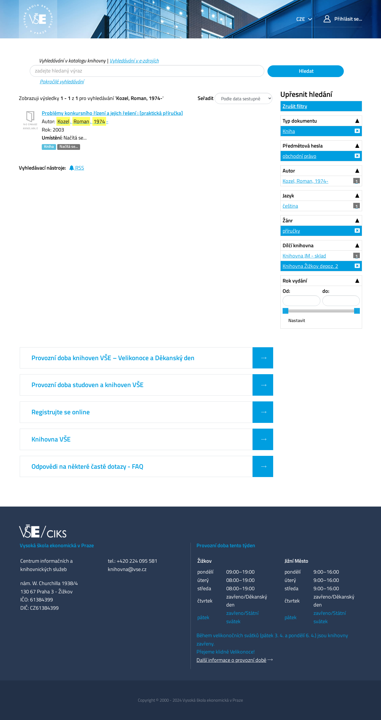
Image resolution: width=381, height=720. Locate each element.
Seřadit (205, 98)
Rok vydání (295, 281)
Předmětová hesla (303, 146)
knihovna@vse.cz (127, 569)
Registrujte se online (60, 412)
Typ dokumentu (300, 121)
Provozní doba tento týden (226, 545)
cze (301, 19)
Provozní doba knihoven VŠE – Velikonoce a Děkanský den (113, 358)
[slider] (285, 311)
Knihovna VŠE (51, 439)
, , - (82, 121)
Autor (289, 170)
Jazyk (288, 195)
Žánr (288, 220)
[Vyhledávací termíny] (147, 71)
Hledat (305, 71)
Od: (286, 291)
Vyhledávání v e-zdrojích (134, 60)
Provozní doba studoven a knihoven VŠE (87, 385)
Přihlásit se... (343, 19)
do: (325, 291)
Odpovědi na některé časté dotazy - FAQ (87, 466)
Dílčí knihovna (298, 245)
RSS (76, 168)
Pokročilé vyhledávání (62, 81)
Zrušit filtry (295, 106)
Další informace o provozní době (231, 660)
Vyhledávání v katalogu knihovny (72, 60)
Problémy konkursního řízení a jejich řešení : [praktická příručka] (112, 113)
